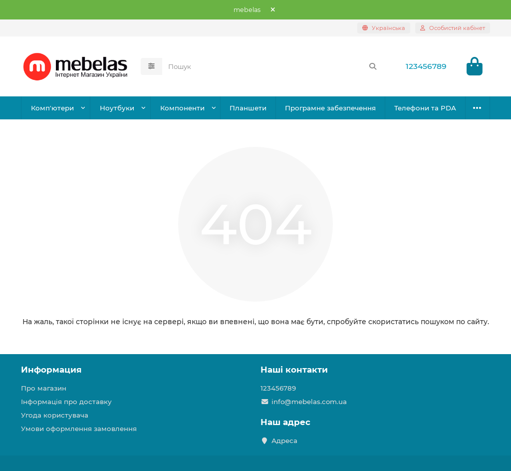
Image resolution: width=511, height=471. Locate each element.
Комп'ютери (52, 108)
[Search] (272, 66)
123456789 (426, 66)
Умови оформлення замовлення (79, 429)
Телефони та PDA (425, 108)
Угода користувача (54, 415)
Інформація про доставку (66, 402)
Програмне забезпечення (330, 108)
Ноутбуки (117, 108)
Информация (51, 370)
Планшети (248, 108)
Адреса (284, 441)
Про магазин (43, 388)
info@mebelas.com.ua (309, 402)
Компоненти (182, 108)
